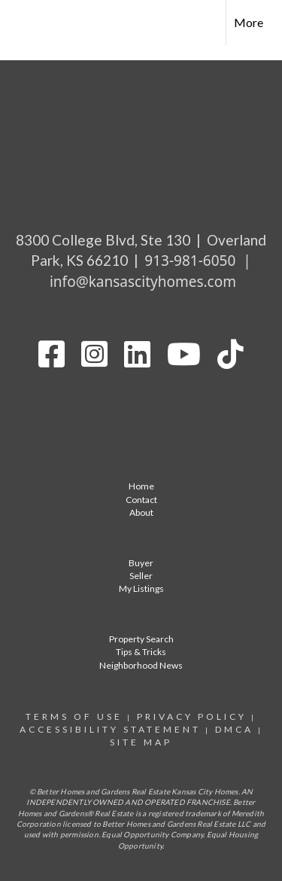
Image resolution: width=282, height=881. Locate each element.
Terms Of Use (74, 716)
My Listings (141, 588)
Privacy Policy (192, 716)
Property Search (141, 639)
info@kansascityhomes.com (143, 281)
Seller (141, 575)
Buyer (141, 563)
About (141, 512)
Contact (141, 499)
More (248, 22)
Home (141, 486)
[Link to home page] (24, 22)
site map (141, 742)
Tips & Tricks (141, 651)
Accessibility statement (110, 729)
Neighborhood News (141, 665)
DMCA (234, 729)
